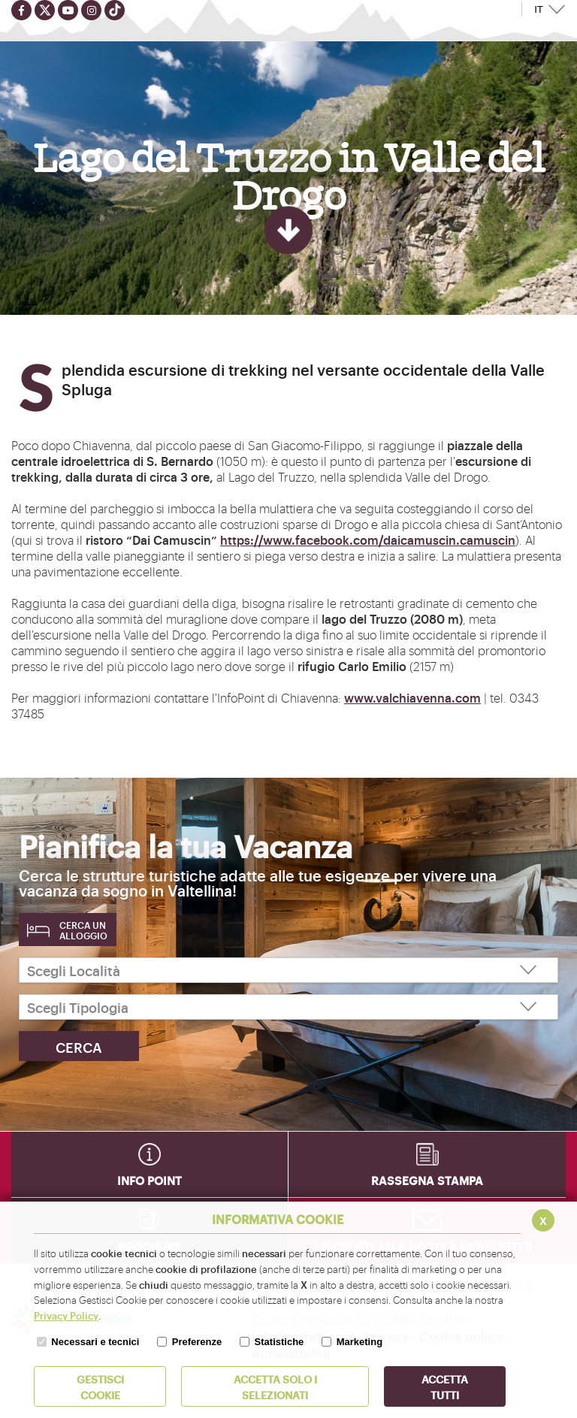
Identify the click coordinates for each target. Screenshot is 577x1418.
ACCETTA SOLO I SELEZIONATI (275, 1386)
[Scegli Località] (288, 970)
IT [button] (538, 9)
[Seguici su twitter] (45, 10)
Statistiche (279, 1341)
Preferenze (197, 1341)
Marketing (359, 1341)
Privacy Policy (66, 1315)
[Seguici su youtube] (68, 10)
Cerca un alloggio (83, 930)
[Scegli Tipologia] (288, 1007)
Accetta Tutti (444, 1386)
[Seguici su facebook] (21, 10)
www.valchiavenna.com (412, 697)
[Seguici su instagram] (91, 10)
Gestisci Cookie (100, 1386)
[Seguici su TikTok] (114, 10)
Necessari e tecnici (95, 1341)
